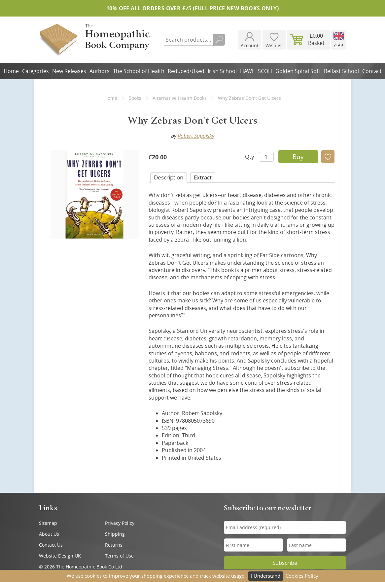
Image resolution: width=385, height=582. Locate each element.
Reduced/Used (186, 71)
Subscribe (285, 562)
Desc (168, 177)
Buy (298, 156)
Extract (203, 177)
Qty (249, 156)
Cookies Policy (302, 575)
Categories (35, 71)
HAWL (247, 71)
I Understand (265, 575)
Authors (99, 71)
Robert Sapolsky (196, 135)
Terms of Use (119, 556)
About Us (49, 534)
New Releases (69, 71)
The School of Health (138, 71)
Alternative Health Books (180, 98)
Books (134, 98)
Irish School (222, 71)
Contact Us (51, 545)
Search (219, 40)
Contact (372, 71)
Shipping (115, 534)
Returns (113, 545)
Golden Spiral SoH (298, 71)
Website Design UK (60, 556)
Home (11, 71)
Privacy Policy (119, 523)
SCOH (265, 71)
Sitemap (48, 523)
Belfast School (341, 71)
